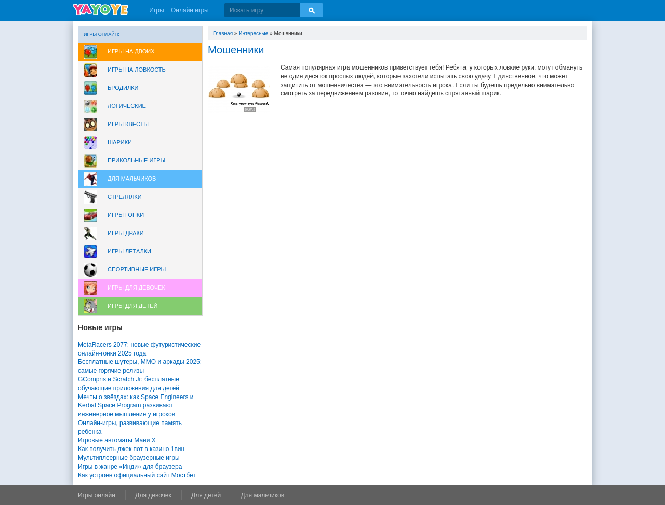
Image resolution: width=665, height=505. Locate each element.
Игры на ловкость (137, 69)
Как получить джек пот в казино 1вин (131, 449)
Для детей (206, 495)
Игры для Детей (132, 306)
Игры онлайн (96, 495)
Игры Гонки (126, 215)
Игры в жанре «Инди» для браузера (130, 466)
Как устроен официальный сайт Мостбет (137, 475)
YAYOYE (100, 9)
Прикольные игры (136, 160)
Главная (223, 33)
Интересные (253, 33)
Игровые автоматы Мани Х (117, 440)
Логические (127, 106)
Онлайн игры (190, 10)
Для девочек (153, 495)
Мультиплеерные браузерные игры (129, 457)
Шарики (120, 142)
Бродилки (123, 88)
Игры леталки (129, 251)
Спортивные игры (137, 269)
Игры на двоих (131, 51)
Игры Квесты (128, 124)
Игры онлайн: (101, 34)
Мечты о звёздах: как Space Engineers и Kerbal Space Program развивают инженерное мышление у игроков (135, 405)
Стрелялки (125, 197)
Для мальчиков (132, 178)
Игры (156, 10)
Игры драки (126, 233)
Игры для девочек (136, 287)
